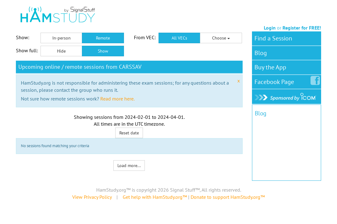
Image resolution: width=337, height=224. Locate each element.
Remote (103, 38)
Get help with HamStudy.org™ (155, 197)
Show (103, 51)
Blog (260, 53)
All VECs (179, 38)
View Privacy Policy (92, 197)
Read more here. (117, 99)
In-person (61, 38)
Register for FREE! (301, 28)
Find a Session (273, 38)
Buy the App (270, 67)
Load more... (129, 165)
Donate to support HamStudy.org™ (228, 197)
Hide (61, 51)
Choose (221, 38)
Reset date (129, 133)
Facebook (275, 80)
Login (270, 28)
